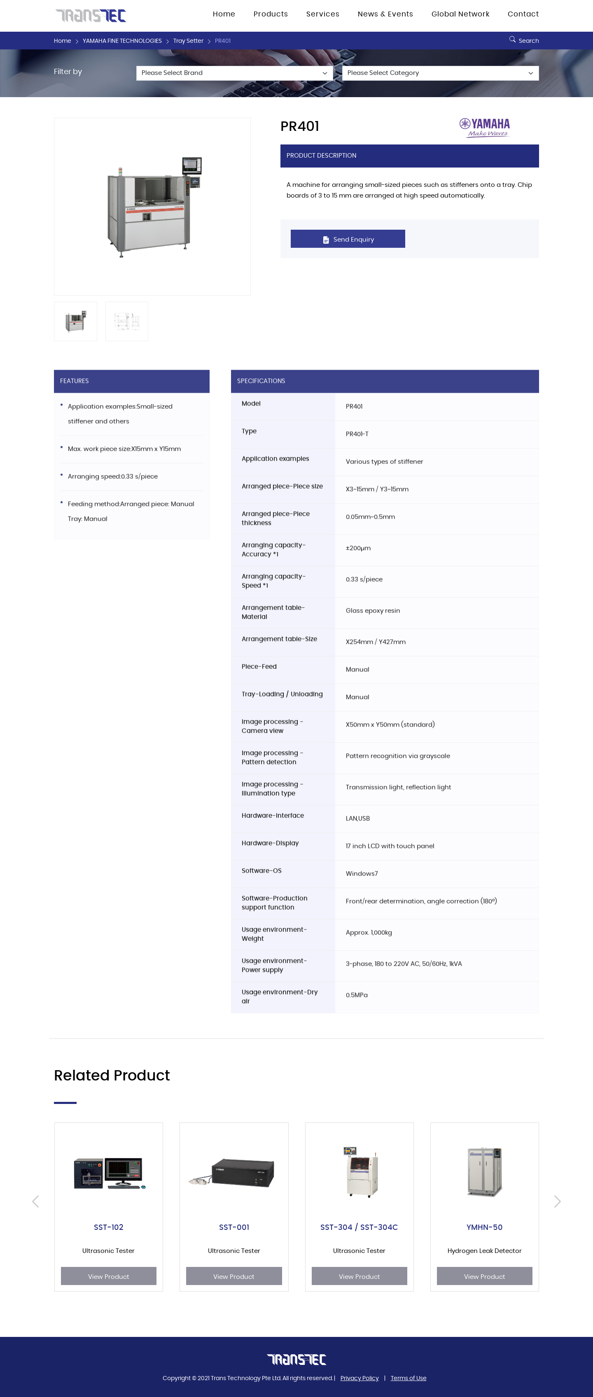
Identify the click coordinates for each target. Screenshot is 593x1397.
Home (224, 14)
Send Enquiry (348, 240)
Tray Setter (188, 41)
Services (323, 14)
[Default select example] (234, 73)
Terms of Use (409, 1378)
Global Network (461, 14)
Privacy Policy (360, 1378)
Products (271, 14)
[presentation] (37, 1201)
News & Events (385, 14)
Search (523, 38)
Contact (523, 14)
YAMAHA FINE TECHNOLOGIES (122, 41)
